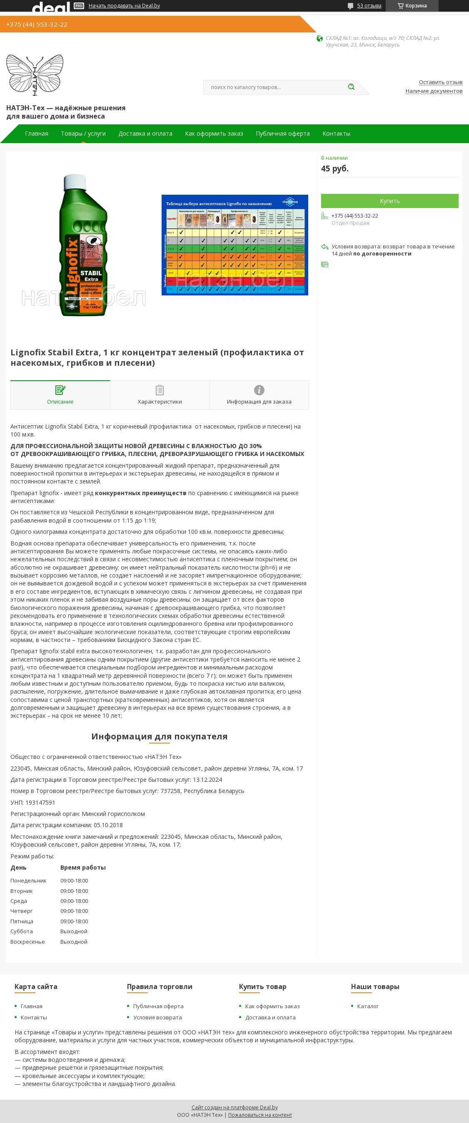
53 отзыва (369, 5)
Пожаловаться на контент (260, 1114)
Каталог (368, 1006)
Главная (36, 133)
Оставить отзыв (441, 82)
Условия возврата (157, 1017)
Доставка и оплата (145, 133)
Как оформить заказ (214, 133)
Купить (390, 201)
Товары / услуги (83, 133)
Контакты (336, 133)
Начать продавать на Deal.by (124, 6)
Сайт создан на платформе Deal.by (235, 1107)
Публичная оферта (283, 133)
